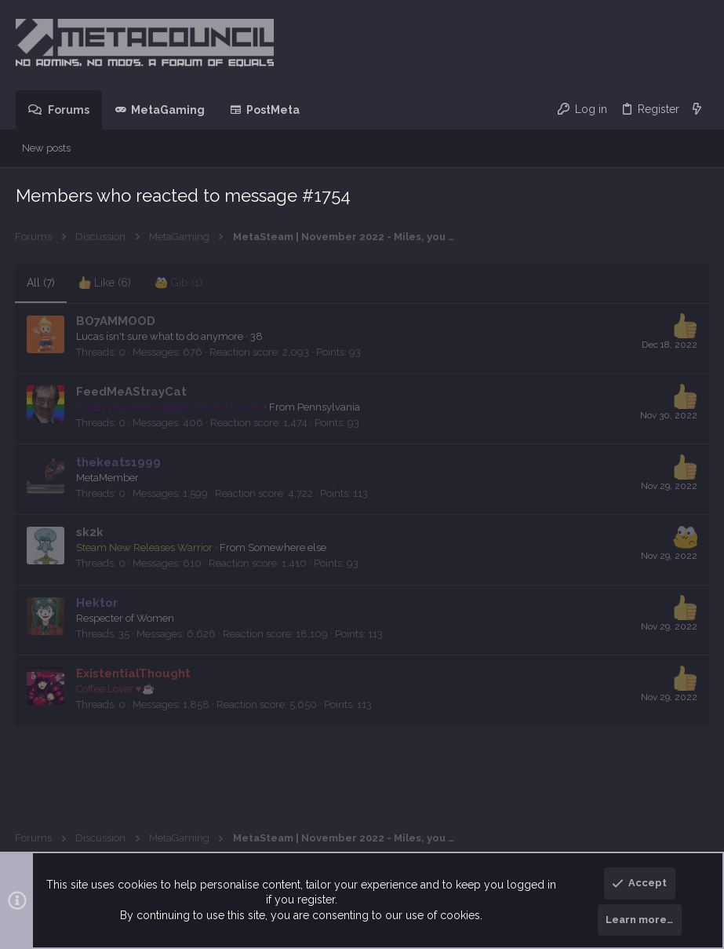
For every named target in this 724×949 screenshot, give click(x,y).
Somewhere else (288, 547)
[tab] (105, 283)
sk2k (90, 532)
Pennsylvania (329, 407)
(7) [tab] (41, 282)
